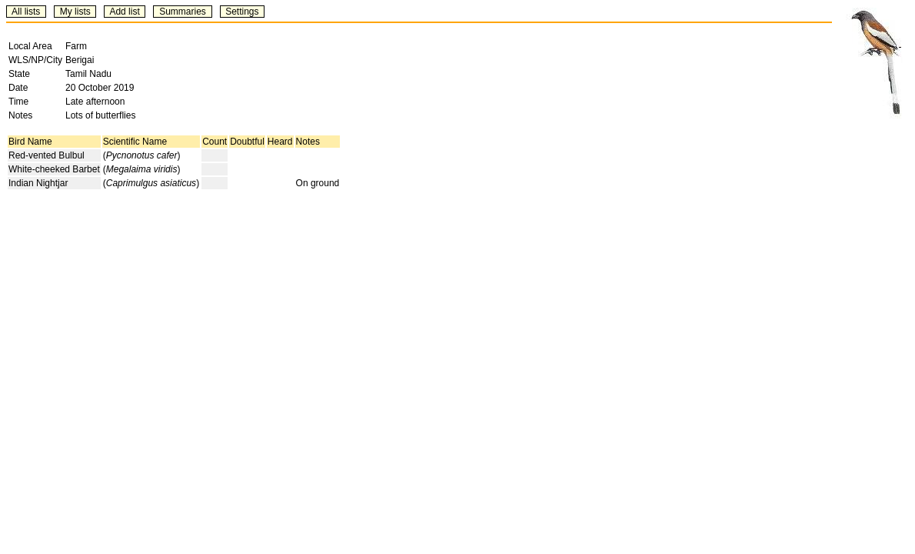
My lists (75, 11)
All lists (26, 11)
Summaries (182, 11)
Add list (124, 11)
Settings (241, 11)
